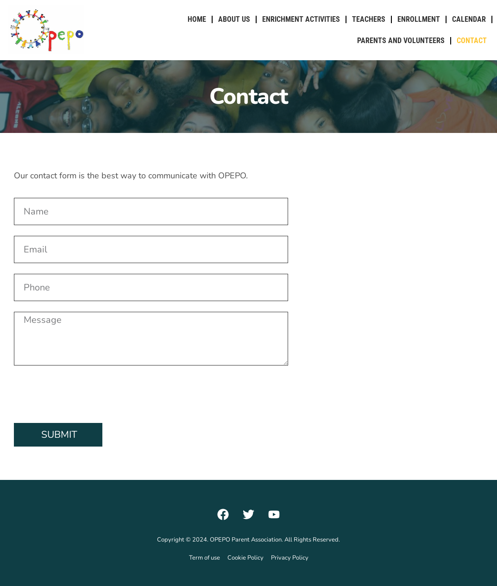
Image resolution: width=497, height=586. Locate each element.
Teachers (368, 19)
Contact (472, 40)
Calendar (469, 19)
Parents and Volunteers (401, 40)
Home (197, 19)
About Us (234, 19)
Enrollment (418, 19)
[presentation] (84, 394)
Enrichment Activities (301, 19)
